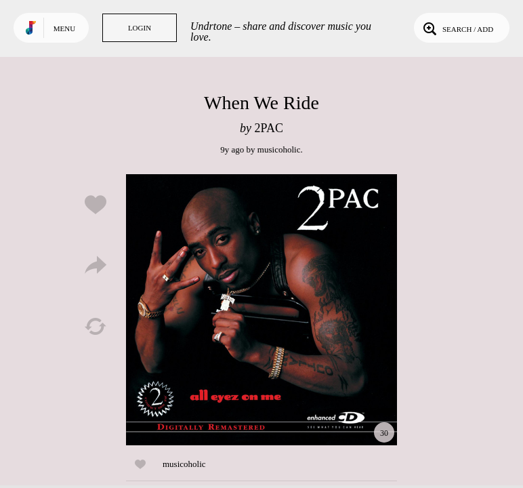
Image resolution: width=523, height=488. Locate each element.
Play (261, 310)
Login (139, 28)
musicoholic (279, 149)
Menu (64, 28)
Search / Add (457, 28)
